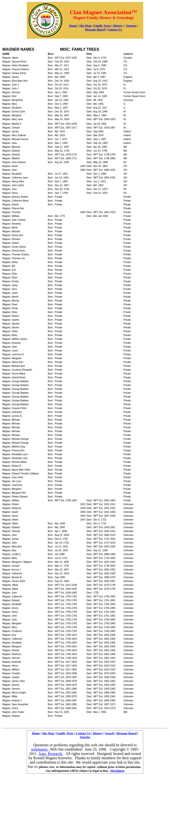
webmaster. (40, 749)
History (118, 25)
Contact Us (114, 29)
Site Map (85, 25)
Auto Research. (50, 754)
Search (109, 733)
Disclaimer (117, 770)
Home (73, 25)
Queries (131, 25)
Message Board (126, 733)
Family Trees (102, 25)
